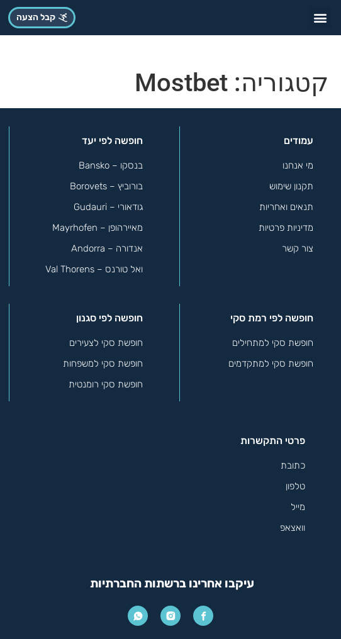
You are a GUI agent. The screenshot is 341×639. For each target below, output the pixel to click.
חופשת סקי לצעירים (106, 342)
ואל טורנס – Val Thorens (94, 269)
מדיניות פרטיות (286, 227)
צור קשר (297, 248)
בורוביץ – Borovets (106, 186)
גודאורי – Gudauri (108, 207)
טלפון (295, 486)
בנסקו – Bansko (111, 165)
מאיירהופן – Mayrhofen (97, 227)
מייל (298, 507)
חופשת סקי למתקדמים (270, 363)
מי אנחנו (297, 165)
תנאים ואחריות (286, 207)
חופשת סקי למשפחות (103, 363)
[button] (320, 17)
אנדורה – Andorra (107, 248)
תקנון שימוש (291, 186)
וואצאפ (292, 527)
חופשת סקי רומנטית (106, 384)
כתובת (293, 465)
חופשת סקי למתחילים (272, 342)
